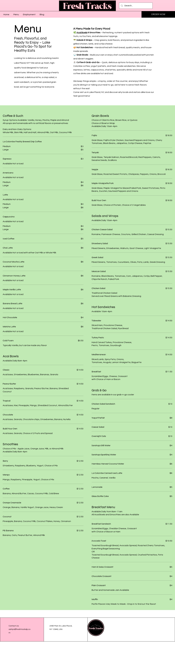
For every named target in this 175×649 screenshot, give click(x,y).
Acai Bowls (81, 32)
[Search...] (135, 6)
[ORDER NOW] (158, 14)
